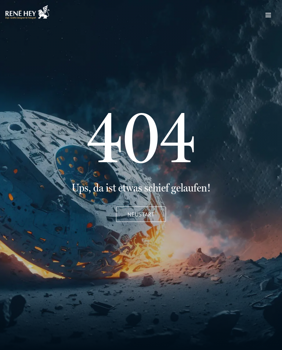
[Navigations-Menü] (268, 13)
